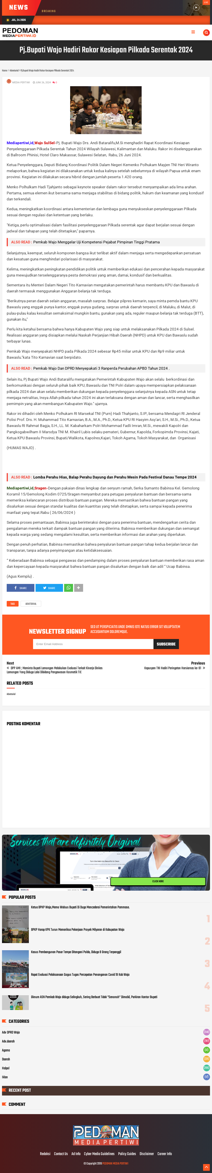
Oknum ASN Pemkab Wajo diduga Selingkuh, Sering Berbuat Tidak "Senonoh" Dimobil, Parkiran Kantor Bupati (94, 997)
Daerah (6, 1059)
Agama (6, 1050)
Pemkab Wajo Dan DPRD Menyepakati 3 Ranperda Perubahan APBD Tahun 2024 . (101, 368)
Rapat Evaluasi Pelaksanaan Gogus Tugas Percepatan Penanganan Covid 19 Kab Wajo (80, 975)
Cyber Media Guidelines (99, 1154)
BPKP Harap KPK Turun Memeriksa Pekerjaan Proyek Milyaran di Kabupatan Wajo (77, 930)
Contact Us (61, 1154)
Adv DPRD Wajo (11, 1033)
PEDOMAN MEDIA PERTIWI (115, 1163)
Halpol (5, 1068)
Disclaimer (147, 1154)
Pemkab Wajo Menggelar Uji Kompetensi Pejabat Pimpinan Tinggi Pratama (96, 242)
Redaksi (45, 1154)
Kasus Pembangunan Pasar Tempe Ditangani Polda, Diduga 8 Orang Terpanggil (76, 952)
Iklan (5, 1077)
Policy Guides (127, 1154)
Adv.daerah (8, 1041)
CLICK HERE (158, 881)
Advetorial (30, 604)
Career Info (164, 1154)
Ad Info (75, 1154)
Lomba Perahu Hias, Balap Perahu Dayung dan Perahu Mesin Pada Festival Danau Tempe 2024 (115, 477)
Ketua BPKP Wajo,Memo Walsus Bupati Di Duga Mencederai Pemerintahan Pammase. (80, 907)
